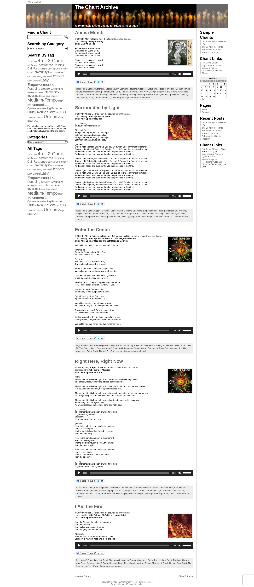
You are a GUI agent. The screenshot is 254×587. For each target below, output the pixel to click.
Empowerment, (93, 216)
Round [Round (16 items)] (41, 112)
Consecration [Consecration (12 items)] (56, 72)
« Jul (202, 99)
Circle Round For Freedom (214, 41)
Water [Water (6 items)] (36, 121)
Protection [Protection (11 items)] (57, 108)
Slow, (179, 563)
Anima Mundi (89, 32)
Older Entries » (186, 576)
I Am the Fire (88, 506)
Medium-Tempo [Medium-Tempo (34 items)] (42, 100)
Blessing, (159, 213)
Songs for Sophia (122, 39)
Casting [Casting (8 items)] (51, 69)
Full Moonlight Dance (211, 136)
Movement (168, 345)
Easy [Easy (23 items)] (44, 80)
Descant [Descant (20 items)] (57, 76)
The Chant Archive (96, 7)
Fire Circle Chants (210, 63)
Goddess (142, 89)
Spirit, (91, 97)
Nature (79, 92)
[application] (134, 74)
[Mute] (180, 74)
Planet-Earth (108, 92)
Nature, (165, 94)
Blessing (105, 211)
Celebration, (166, 490)
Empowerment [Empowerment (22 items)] (39, 84)
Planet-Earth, (82, 97)
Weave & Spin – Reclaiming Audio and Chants (212, 70)
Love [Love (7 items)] (48, 96)
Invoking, (141, 94)
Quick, (90, 351)
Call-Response (101, 345)
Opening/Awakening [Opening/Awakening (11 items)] (39, 108)
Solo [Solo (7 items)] (57, 112)
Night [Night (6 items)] (47, 105)
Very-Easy (149, 92)
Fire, (118, 493)
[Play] (79, 74)
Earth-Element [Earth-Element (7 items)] (33, 81)
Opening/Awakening (92, 92)
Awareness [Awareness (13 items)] (46, 65)
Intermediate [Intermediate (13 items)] (52, 92)
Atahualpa (138, 584)
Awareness (99, 89)
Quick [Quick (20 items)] (31, 112)
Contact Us (207, 112)
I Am (204, 44)
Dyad (105, 560)
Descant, (80, 94)
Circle (119, 345)
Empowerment (150, 211)
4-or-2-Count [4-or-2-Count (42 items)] (51, 60)
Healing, (133, 94)
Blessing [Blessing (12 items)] (59, 65)
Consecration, (170, 213)
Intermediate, (115, 216)
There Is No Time (210, 52)
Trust (140, 92)
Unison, (84, 566)
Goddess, (113, 94)
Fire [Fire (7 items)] (53, 85)
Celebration (114, 487)
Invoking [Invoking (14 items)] (33, 95)
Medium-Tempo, (153, 94)
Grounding (152, 89)
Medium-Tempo (183, 89)
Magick (79, 213)
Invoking (170, 89)
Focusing (133, 89)
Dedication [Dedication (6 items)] (46, 76)
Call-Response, (126, 348)
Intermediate (171, 211)
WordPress (127, 584)
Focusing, (104, 94)
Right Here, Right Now (99, 361)
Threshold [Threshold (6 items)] (39, 117)
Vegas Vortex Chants (211, 65)
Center (112, 345)
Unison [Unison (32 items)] (50, 116)
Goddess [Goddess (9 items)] (45, 89)
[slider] (129, 74)
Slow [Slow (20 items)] (51, 112)
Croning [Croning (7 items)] (38, 76)
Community (128, 345)
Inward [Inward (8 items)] (42, 96)
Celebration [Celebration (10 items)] (61, 68)
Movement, (81, 351)
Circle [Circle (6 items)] (29, 72)
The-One (133, 92)
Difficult (155, 487)
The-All (124, 92)
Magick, (134, 216)
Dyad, (121, 563)
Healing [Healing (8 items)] (31, 92)
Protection (103, 213)
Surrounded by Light (97, 107)
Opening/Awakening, (178, 94)
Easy (136, 345)
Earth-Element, (92, 94)
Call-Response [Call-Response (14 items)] (37, 68)
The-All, (98, 97)
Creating (138, 487)
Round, (173, 563)
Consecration (117, 211)
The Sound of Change (212, 49)
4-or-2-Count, (171, 92)
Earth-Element (120, 89)
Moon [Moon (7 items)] (60, 101)
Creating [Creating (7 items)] (31, 76)
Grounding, (123, 94)
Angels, (151, 213)
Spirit (117, 92)
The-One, (106, 97)
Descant (109, 89)
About (204, 109)
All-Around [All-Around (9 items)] (32, 65)
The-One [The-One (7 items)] (31, 117)
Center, (137, 348)
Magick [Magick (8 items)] (54, 96)
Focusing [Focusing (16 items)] (33, 88)
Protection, (159, 216)
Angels (97, 211)
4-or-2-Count (87, 89)
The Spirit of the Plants (212, 47)
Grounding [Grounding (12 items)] (57, 88)
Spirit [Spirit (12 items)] (63, 112)
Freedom (206, 139)
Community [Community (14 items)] (40, 72)
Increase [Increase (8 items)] (39, 92)
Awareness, (183, 92)
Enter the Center (92, 229)
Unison (92, 348)
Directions (137, 211)
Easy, (162, 348)
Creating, (80, 493)
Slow (164, 560)
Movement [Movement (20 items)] (35, 105)
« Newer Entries (83, 576)
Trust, (114, 97)
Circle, (144, 348)
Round (157, 560)
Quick (176, 345)
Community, (153, 348)
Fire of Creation (122, 114)
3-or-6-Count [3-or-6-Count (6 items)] (32, 62)
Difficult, (98, 493)
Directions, (81, 216)
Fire (176, 487)
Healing (162, 89)
